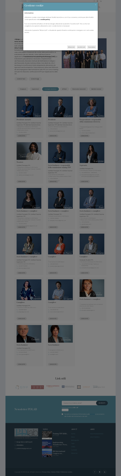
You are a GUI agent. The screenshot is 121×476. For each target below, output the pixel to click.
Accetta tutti (81, 47)
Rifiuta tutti (71, 47)
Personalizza (91, 47)
